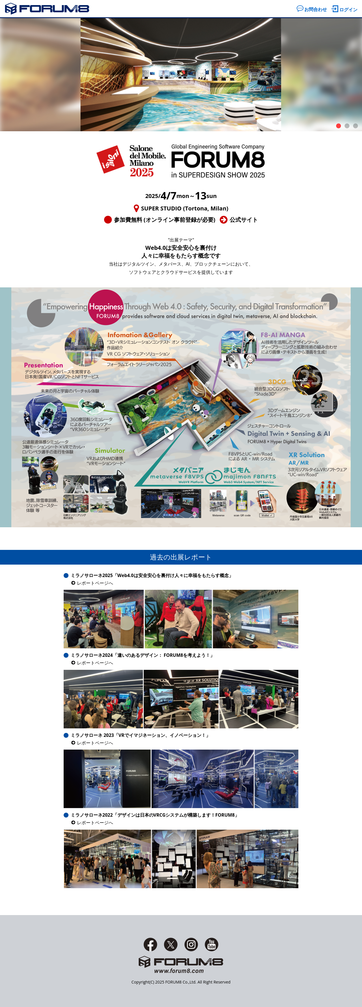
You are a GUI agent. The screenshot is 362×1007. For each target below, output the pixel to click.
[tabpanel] (181, 74)
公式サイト (244, 219)
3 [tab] (355, 126)
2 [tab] (347, 126)
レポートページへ (95, 583)
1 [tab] (338, 126)
